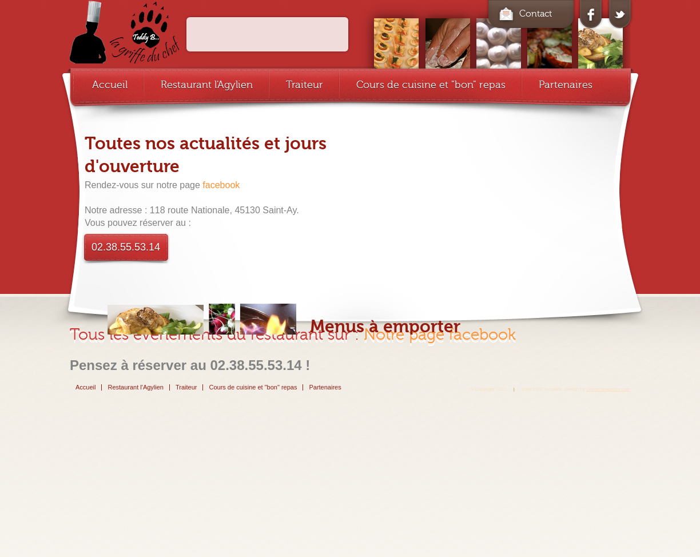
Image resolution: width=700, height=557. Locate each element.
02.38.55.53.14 (126, 247)
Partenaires (565, 84)
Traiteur (304, 84)
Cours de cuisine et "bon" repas (431, 84)
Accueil (110, 84)
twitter (619, 15)
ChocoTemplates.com (608, 389)
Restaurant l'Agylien (207, 84)
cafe (124, 31)
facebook (590, 15)
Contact (524, 14)
